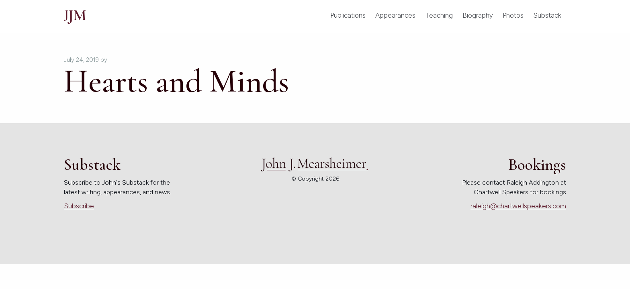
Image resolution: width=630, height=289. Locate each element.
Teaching (439, 15)
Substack (547, 15)
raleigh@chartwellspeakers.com (518, 206)
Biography (477, 15)
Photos (513, 15)
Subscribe (79, 206)
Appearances (395, 15)
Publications (348, 15)
